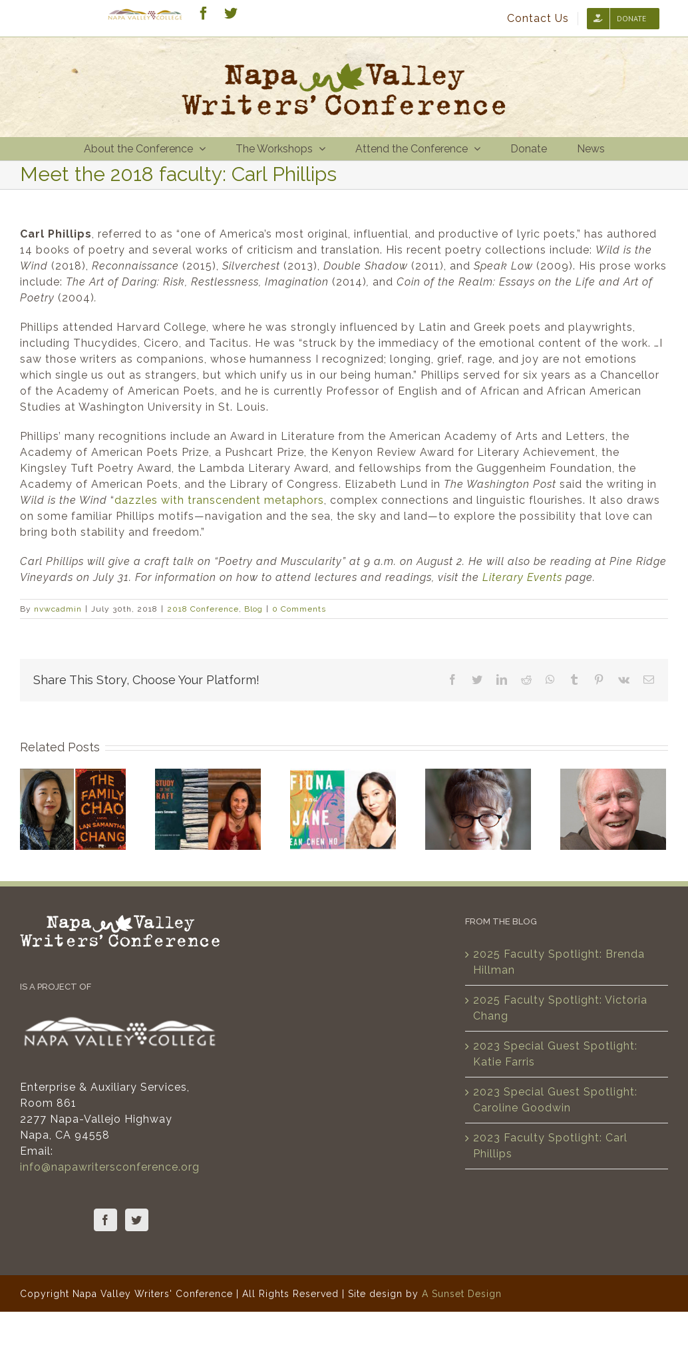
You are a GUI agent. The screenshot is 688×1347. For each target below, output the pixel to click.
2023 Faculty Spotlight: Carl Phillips (550, 1145)
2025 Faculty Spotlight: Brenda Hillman (559, 962)
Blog (253, 609)
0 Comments (299, 609)
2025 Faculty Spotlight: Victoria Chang (560, 1008)
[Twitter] (136, 1220)
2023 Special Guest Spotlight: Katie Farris (555, 1054)
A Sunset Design (462, 1293)
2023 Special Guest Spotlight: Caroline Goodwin (555, 1099)
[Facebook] (105, 1220)
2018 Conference (203, 609)
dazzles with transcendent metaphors (219, 500)
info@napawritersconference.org (110, 1167)
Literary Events (522, 577)
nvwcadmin (58, 609)
